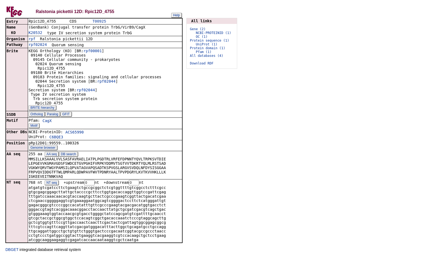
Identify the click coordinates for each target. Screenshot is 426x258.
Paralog (52, 115)
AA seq (51, 155)
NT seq (51, 183)
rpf (32, 39)
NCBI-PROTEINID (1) (213, 33)
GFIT (66, 115)
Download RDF (202, 63)
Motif (33, 126)
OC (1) (202, 37)
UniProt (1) (206, 44)
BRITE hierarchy (42, 108)
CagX (47, 121)
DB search (68, 155)
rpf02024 (38, 45)
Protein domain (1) (207, 48)
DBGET (11, 250)
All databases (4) (206, 56)
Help (176, 15)
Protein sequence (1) (209, 40)
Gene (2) (198, 29)
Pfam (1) (204, 52)
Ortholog (36, 115)
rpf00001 (92, 51)
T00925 (99, 21)
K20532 (35, 33)
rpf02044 (106, 82)
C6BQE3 (56, 137)
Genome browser (42, 148)
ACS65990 (74, 132)
